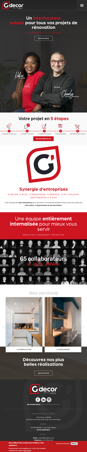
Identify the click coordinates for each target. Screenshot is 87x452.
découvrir (43, 38)
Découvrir (43, 373)
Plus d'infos (27, 450)
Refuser (74, 443)
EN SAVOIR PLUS (43, 138)
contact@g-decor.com (46, 438)
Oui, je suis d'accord (62, 443)
